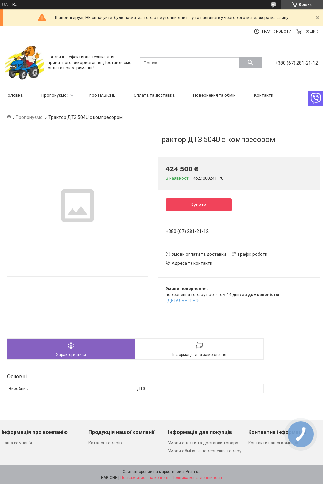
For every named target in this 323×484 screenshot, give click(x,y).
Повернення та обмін (214, 95)
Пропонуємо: (54, 95)
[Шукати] (250, 62)
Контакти (263, 95)
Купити (198, 204)
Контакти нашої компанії (273, 442)
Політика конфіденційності (197, 477)
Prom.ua (193, 471)
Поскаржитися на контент (144, 477)
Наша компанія (17, 442)
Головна (14, 95)
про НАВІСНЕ (102, 95)
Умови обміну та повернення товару (204, 450)
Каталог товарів (105, 442)
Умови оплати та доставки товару (203, 442)
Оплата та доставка (154, 95)
